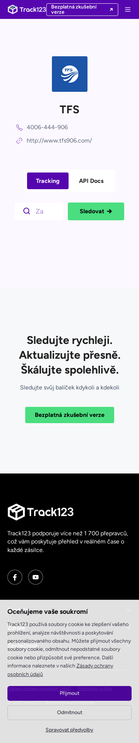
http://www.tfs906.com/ (59, 140)
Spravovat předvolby (69, 730)
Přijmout (69, 693)
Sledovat (96, 211)
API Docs (91, 180)
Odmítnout (69, 712)
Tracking (48, 180)
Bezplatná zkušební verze (70, 414)
